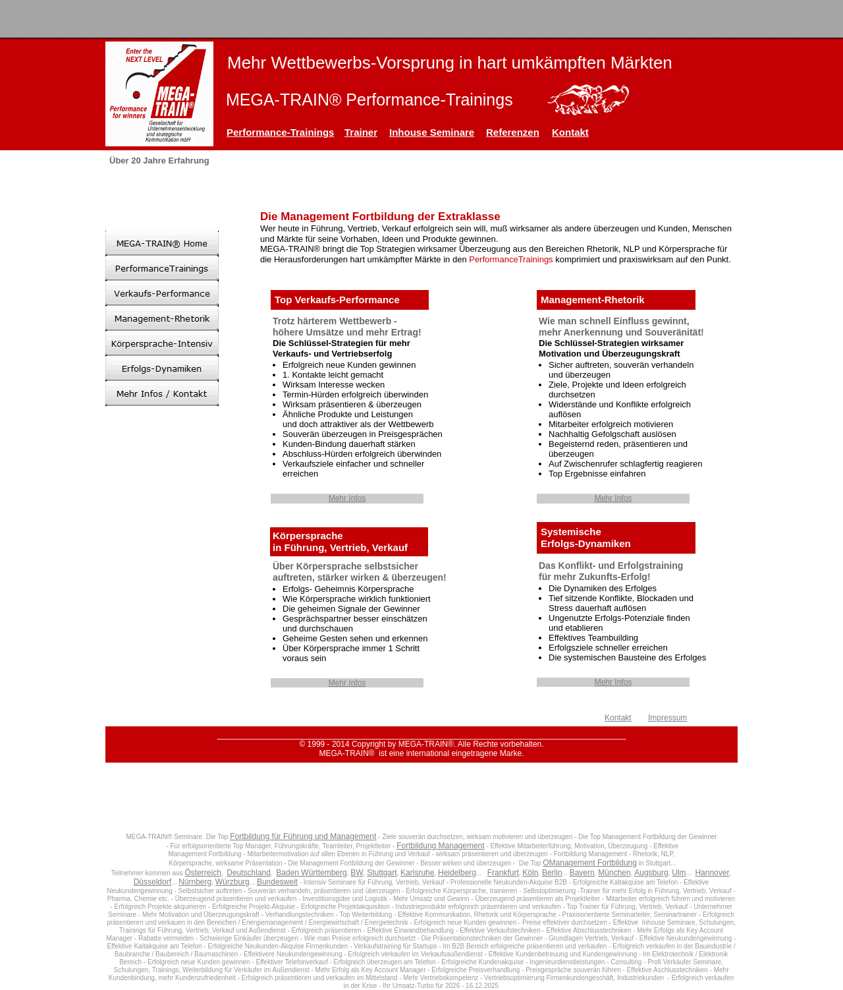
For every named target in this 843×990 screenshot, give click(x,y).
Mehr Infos (347, 498)
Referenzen (512, 132)
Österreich (203, 872)
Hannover (712, 872)
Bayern (582, 872)
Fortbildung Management (440, 845)
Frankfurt (503, 872)
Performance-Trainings (280, 132)
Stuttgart (381, 872)
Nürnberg (194, 882)
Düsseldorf (152, 882)
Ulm (679, 872)
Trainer (360, 132)
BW (356, 872)
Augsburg (651, 872)
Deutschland (249, 872)
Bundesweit (277, 882)
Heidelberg (457, 872)
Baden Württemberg (311, 872)
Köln (530, 872)
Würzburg (232, 882)
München (614, 872)
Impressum (667, 717)
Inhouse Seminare (431, 132)
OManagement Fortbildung (590, 862)
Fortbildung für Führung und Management (303, 836)
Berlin (552, 872)
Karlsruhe (417, 872)
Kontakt (570, 132)
